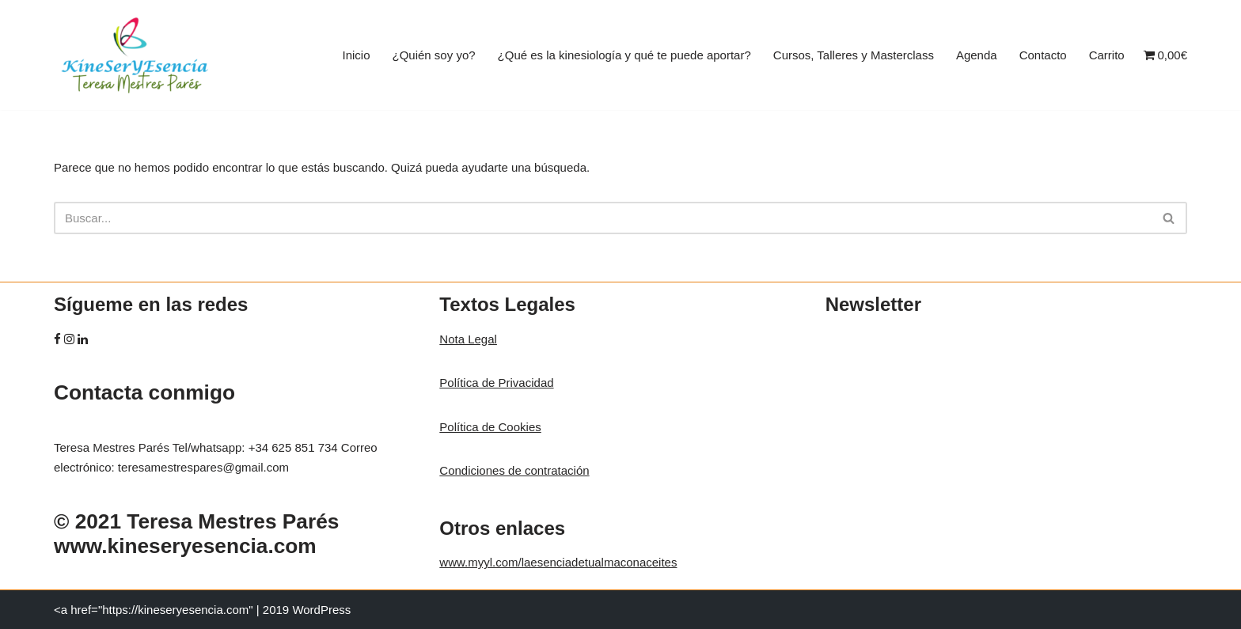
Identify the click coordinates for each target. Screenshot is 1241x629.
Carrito (1107, 55)
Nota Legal (468, 339)
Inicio (356, 55)
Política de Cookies (490, 427)
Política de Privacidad (496, 382)
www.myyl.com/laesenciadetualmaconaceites (558, 562)
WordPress (321, 609)
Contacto (1043, 55)
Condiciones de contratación (514, 470)
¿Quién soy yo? (434, 55)
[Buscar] (603, 218)
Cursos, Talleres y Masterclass (853, 55)
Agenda (976, 55)
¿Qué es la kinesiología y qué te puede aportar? (624, 55)
